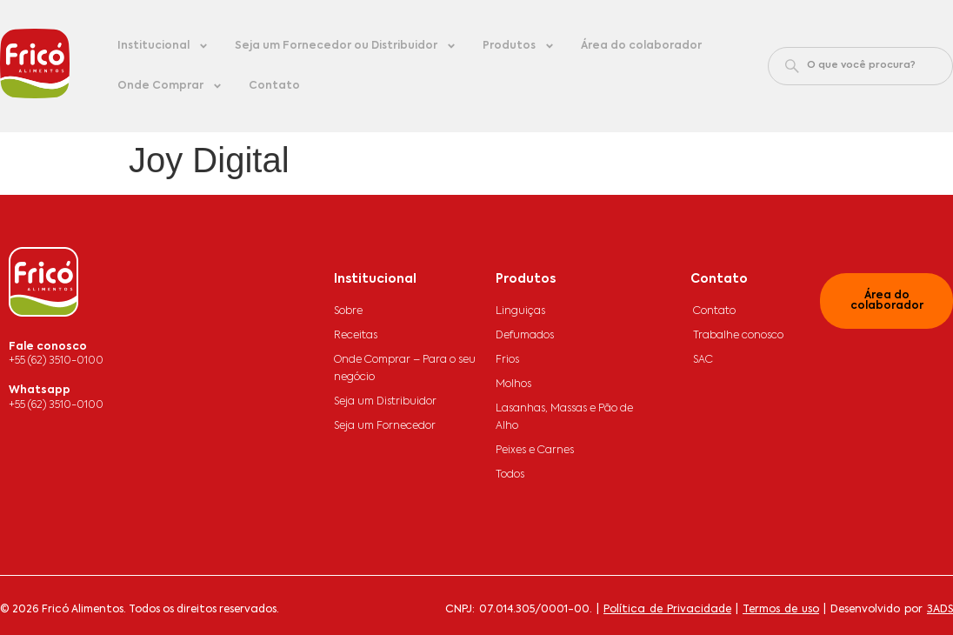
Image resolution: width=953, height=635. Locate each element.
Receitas (355, 336)
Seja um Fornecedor (385, 426)
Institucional (163, 46)
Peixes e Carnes (535, 450)
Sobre (348, 311)
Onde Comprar (170, 86)
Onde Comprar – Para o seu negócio (405, 369)
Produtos (519, 46)
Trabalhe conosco (738, 336)
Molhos (513, 384)
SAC (703, 360)
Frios (507, 360)
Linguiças (520, 311)
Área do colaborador (641, 46)
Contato (274, 86)
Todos (510, 475)
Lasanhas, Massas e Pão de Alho (564, 417)
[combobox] (860, 66)
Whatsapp (39, 390)
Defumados (525, 336)
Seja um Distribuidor (385, 402)
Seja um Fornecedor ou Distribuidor (346, 46)
